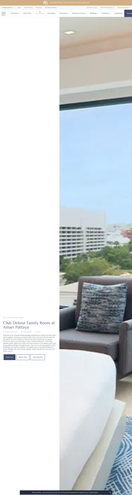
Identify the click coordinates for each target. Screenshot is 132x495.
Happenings (118, 13)
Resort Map (23, 357)
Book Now (9, 357)
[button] (7, 8)
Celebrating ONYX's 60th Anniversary (66, 2)
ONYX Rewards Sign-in (107, 7)
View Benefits (37, 357)
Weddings (93, 13)
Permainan (63, 13)
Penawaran (105, 13)
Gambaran (14, 13)
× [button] (110, 492)
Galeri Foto (27, 13)
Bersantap (51, 13)
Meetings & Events (78, 13)
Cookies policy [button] (93, 492)
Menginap (39, 13)
